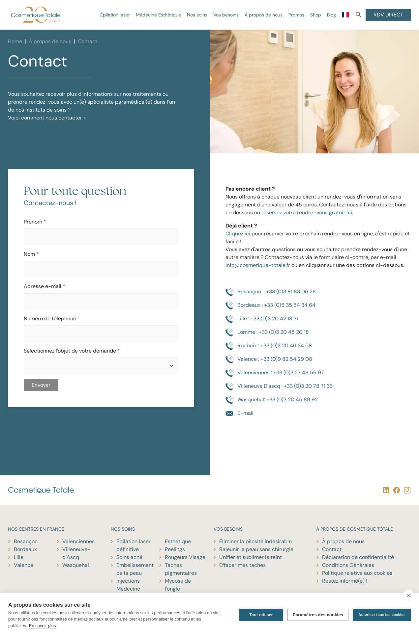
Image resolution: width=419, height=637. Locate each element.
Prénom (35, 221)
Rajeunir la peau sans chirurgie (256, 549)
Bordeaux (25, 549)
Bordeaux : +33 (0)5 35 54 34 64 (270, 305)
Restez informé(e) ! (344, 580)
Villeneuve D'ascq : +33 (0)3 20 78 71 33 (279, 386)
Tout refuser (261, 615)
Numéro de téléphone (50, 318)
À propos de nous (264, 15)
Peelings (175, 549)
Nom (31, 254)
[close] (408, 595)
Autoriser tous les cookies (381, 615)
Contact (332, 549)
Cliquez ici (237, 233)
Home (15, 41)
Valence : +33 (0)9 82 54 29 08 (268, 359)
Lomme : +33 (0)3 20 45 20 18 (267, 332)
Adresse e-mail (44, 286)
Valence (23, 565)
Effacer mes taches (242, 565)
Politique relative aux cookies (357, 573)
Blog (331, 15)
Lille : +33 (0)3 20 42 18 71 (261, 319)
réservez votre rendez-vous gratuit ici (306, 212)
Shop (315, 15)
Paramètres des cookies (318, 614)
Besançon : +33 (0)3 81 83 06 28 (270, 292)
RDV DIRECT (388, 14)
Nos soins (197, 15)
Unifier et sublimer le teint (250, 557)
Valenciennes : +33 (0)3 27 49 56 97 (274, 373)
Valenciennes (78, 541)
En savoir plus (42, 625)
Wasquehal (75, 565)
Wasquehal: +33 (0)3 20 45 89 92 (271, 400)
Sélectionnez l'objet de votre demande (72, 350)
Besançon (26, 541)
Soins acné (129, 557)
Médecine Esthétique (158, 15)
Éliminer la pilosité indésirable (255, 541)
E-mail (239, 413)
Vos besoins (226, 15)
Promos (296, 15)
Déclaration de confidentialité (358, 557)
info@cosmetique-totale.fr (257, 265)
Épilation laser (115, 15)
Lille (18, 557)
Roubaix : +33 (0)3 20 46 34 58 (268, 346)
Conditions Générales (348, 565)
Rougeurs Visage (185, 557)
